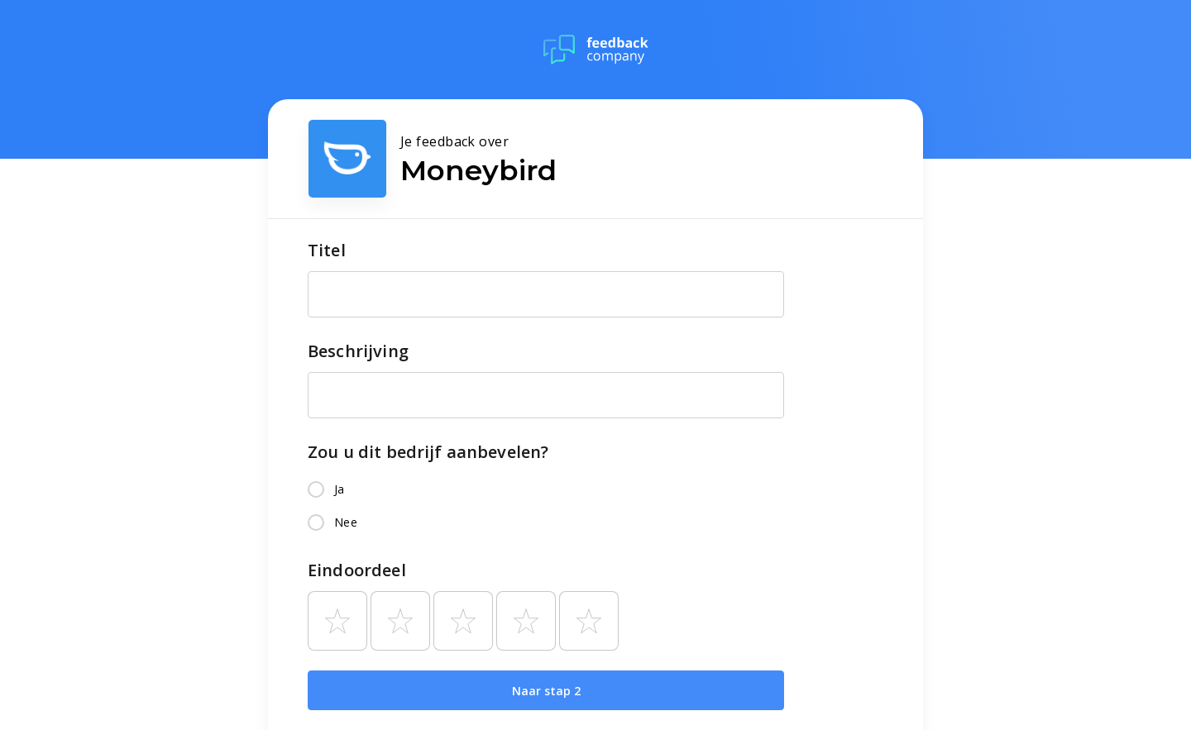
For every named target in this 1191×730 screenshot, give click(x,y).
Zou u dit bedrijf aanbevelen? (428, 452)
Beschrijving (358, 351)
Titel (327, 250)
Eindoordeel (357, 570)
